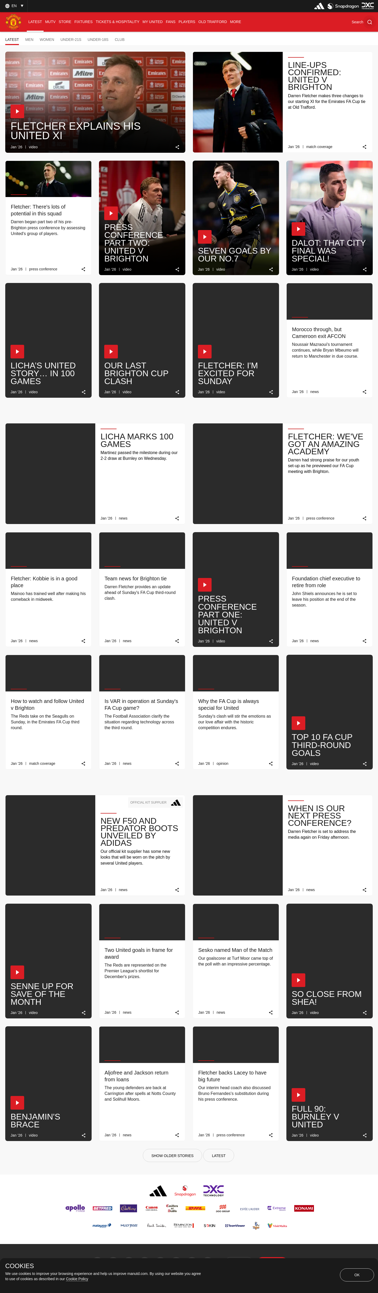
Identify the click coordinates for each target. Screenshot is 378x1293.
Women (47, 39)
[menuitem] (35, 22)
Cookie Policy (77, 1279)
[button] (363, 22)
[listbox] (13, 6)
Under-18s (98, 39)
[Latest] (218, 1155)
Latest (12, 39)
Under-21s (70, 39)
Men (29, 39)
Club (119, 39)
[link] (178, 147)
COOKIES (19, 1266)
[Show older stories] (172, 1155)
